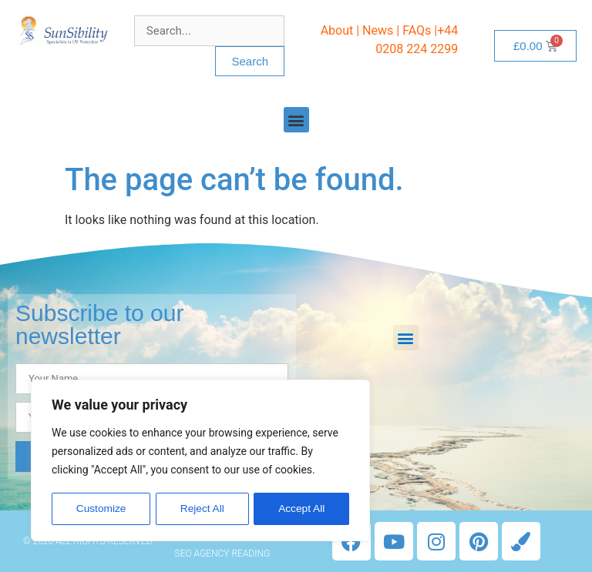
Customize (101, 509)
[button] (296, 119)
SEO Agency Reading (223, 553)
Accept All (301, 509)
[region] (200, 461)
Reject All (202, 509)
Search (249, 61)
